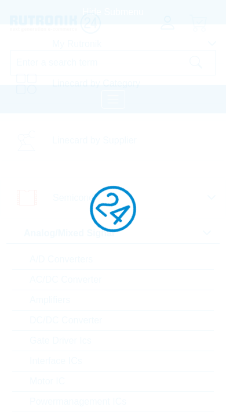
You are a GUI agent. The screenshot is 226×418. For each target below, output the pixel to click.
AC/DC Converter (65, 279)
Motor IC (47, 381)
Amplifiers (50, 300)
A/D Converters (61, 259)
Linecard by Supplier (94, 140)
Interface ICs (56, 361)
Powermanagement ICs (78, 401)
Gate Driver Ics (61, 340)
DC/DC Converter (66, 320)
